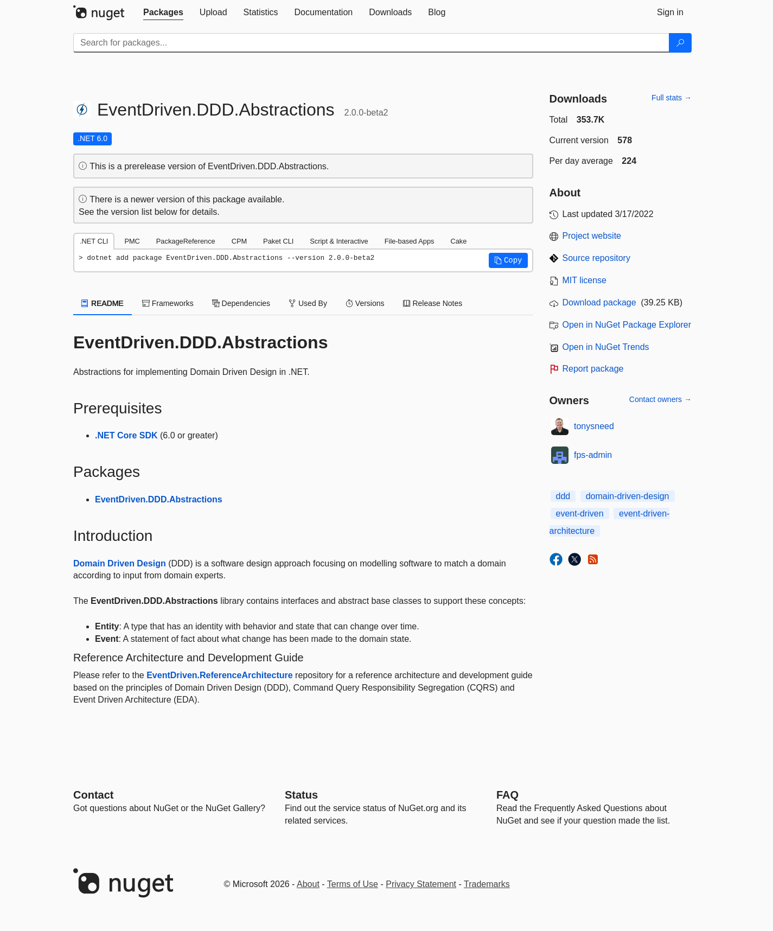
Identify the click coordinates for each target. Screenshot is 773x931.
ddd (563, 496)
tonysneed (594, 426)
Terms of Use (352, 884)
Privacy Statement (421, 884)
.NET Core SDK (126, 435)
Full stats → (671, 97)
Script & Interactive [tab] (339, 241)
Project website (592, 235)
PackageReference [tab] (185, 241)
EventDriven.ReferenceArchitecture (219, 675)
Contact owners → (660, 399)
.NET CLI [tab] (94, 241)
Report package (593, 368)
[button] (508, 260)
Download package (599, 302)
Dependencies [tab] (241, 303)
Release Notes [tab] (433, 303)
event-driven (580, 513)
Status (301, 795)
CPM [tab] (239, 241)
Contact (93, 795)
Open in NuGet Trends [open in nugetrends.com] (606, 347)
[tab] (163, 12)
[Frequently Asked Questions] (507, 795)
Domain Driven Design (119, 563)
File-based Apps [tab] (410, 241)
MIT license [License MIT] (585, 280)
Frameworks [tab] (168, 303)
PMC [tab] (131, 241)
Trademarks (487, 884)
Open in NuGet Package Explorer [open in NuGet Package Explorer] (627, 324)
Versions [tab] (365, 303)
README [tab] (102, 303)
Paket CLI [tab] (278, 241)
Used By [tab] (308, 303)
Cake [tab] (458, 241)
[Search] (680, 43)
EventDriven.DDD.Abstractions (158, 499)
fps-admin (593, 455)
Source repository (596, 258)
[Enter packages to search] (371, 43)
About (308, 884)
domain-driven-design (627, 496)
